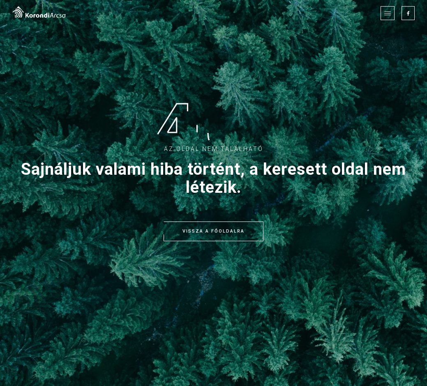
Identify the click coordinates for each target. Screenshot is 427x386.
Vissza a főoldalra (213, 231)
